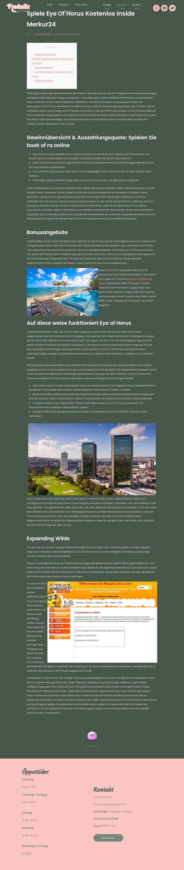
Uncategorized (42, 34)
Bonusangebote (44, 67)
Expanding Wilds (44, 80)
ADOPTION (64, 4)
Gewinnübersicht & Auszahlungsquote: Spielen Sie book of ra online (53, 59)
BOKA (50, 4)
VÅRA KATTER (81, 4)
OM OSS (67, 11)
